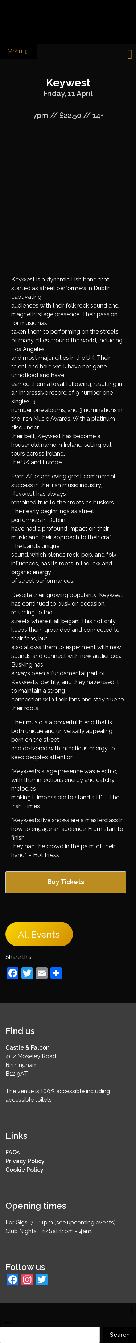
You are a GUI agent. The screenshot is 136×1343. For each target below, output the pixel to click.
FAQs (12, 1152)
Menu (18, 52)
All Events (39, 934)
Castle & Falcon (27, 1047)
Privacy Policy (25, 1161)
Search (9, 1322)
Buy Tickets (66, 882)
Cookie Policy (24, 1169)
